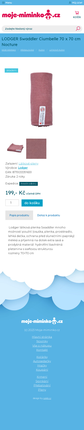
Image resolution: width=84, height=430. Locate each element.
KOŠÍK (77, 17)
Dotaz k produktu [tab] (48, 215)
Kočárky (42, 357)
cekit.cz (47, 398)
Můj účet (75, 2)
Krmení (42, 376)
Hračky (42, 365)
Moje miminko (9, 50)
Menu (7, 2)
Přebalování (27, 50)
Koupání (42, 369)
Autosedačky (42, 361)
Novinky (42, 341)
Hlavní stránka (42, 337)
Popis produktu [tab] (19, 215)
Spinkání (42, 381)
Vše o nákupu (42, 345)
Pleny (42, 50)
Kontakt (42, 350)
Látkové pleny (57, 50)
